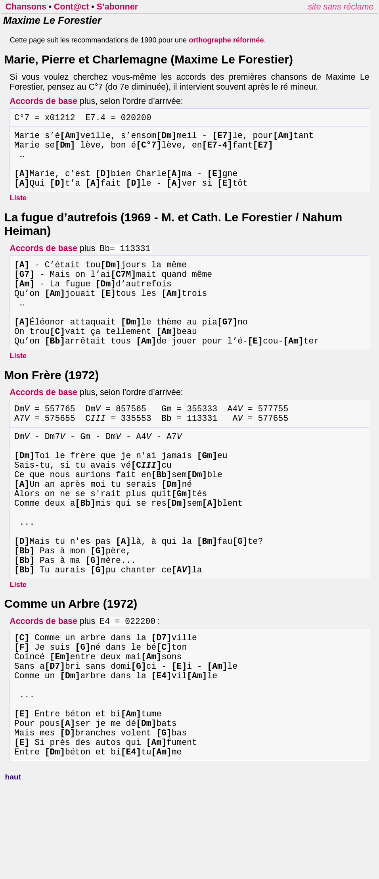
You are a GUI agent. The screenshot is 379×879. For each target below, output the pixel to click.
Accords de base (43, 101)
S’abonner (117, 7)
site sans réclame (340, 7)
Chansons (26, 7)
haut (13, 871)
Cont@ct (71, 7)
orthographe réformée (226, 40)
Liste (18, 212)
